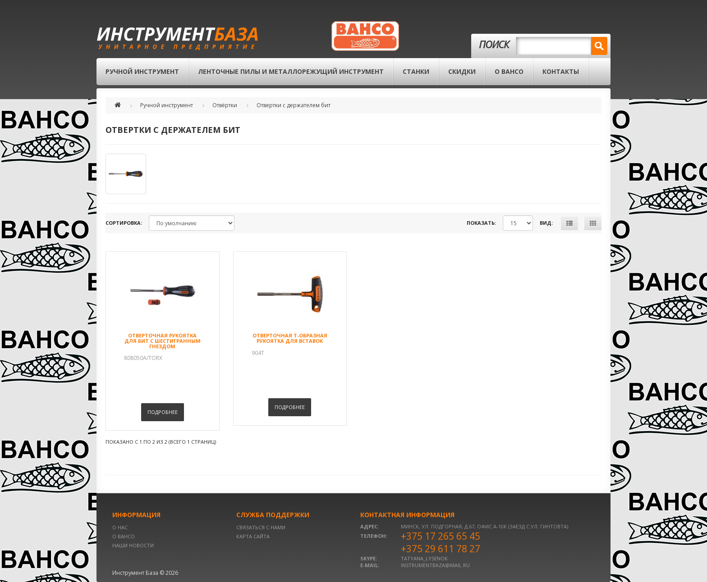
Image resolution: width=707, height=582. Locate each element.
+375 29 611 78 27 (440, 548)
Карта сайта (253, 536)
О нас (120, 527)
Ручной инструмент (142, 71)
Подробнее (162, 412)
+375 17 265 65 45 (440, 536)
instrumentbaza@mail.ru (435, 565)
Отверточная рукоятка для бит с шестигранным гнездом (162, 341)
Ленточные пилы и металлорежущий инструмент (291, 71)
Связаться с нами (260, 527)
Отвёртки (224, 105)
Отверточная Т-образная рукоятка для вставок (289, 338)
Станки (416, 71)
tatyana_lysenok (424, 558)
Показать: (481, 222)
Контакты (560, 71)
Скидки (462, 71)
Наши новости (133, 545)
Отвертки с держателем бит (294, 105)
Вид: (546, 222)
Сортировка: (124, 222)
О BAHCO (509, 71)
